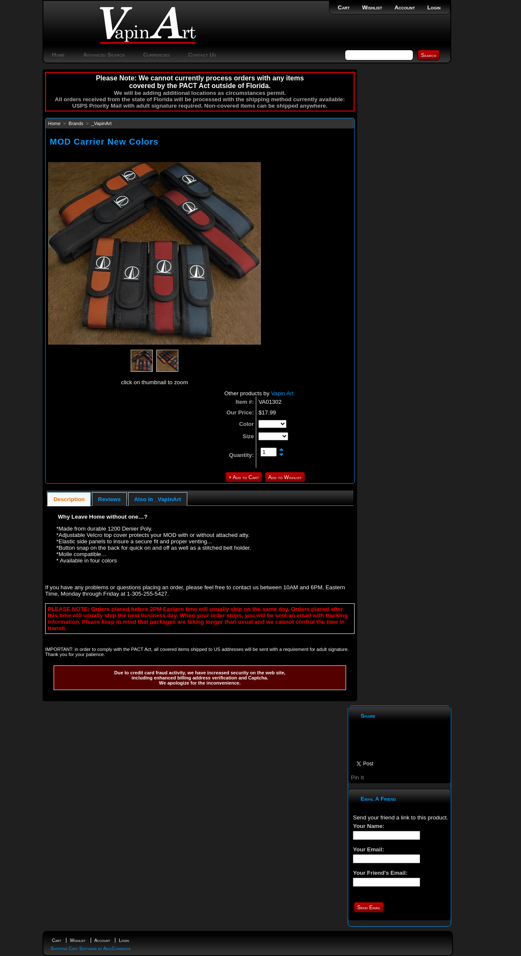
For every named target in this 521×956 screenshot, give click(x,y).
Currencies (156, 54)
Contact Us (202, 54)
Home (58, 54)
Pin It (357, 777)
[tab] (69, 499)
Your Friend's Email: (380, 873)
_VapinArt (102, 123)
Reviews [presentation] (109, 499)
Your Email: (368, 849)
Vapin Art (282, 393)
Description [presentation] (69, 499)
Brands (76, 123)
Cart (344, 7)
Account (405, 7)
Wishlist (372, 7)
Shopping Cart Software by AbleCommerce (91, 948)
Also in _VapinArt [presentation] (157, 499)
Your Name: (368, 826)
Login (434, 7)
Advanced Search (104, 54)
